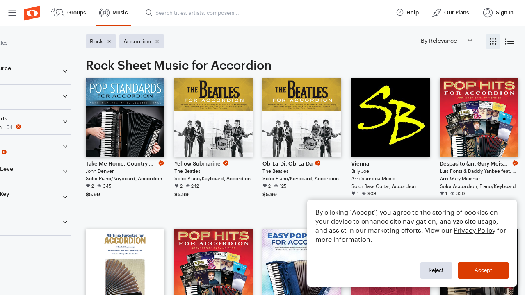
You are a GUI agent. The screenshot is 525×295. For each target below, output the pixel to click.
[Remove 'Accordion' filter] (60, 126)
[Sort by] (446, 40)
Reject (436, 270)
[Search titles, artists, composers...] (267, 12)
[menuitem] (12, 13)
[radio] (493, 41)
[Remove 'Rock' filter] (60, 152)
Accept (483, 270)
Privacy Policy (474, 230)
